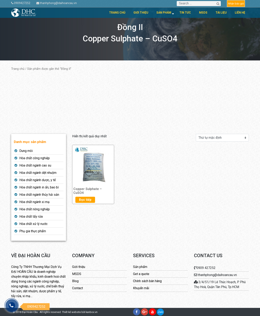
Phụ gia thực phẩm (32, 231)
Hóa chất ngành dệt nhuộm (37, 173)
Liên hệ (240, 12)
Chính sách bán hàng (147, 281)
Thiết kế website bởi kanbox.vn (80, 312)
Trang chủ (117, 12)
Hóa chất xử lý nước (33, 224)
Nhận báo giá (236, 3)
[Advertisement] (130, 102)
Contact (77, 288)
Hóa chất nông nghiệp (34, 209)
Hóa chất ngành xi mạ (34, 202)
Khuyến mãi (141, 288)
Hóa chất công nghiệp (34, 158)
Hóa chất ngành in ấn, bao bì (39, 187)
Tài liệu (221, 12)
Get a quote (141, 274)
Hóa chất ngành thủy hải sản (39, 195)
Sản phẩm (163, 12)
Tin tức (185, 12)
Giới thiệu (140, 12)
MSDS (203, 12)
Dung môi (26, 151)
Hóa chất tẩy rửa (31, 216)
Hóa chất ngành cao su (35, 165)
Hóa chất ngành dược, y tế (37, 180)
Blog (75, 281)
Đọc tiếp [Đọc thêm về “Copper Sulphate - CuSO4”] (85, 200)
